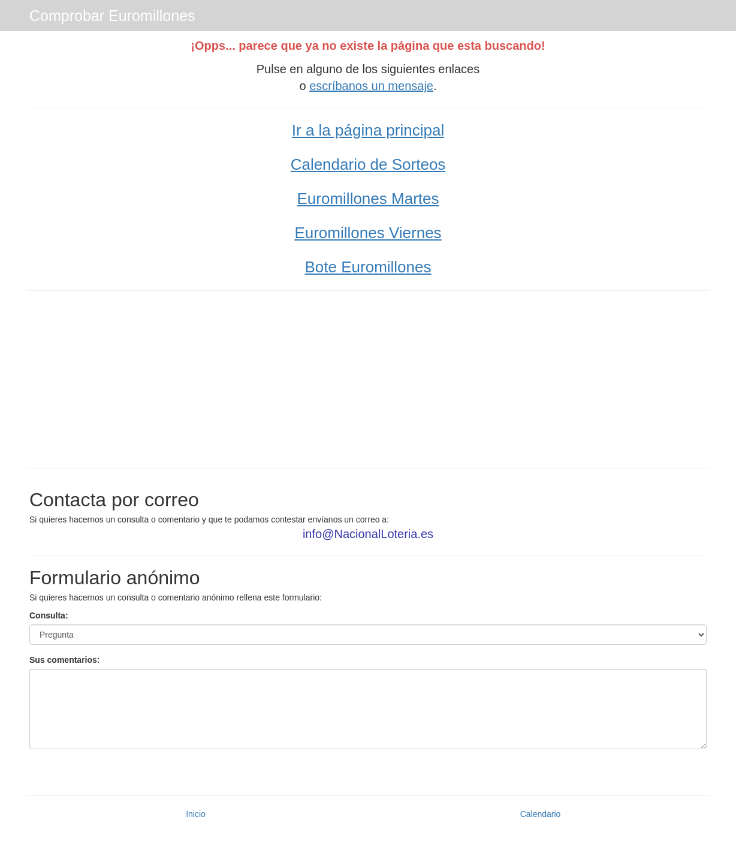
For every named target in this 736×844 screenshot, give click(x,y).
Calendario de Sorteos (368, 164)
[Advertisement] (368, 378)
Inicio (196, 814)
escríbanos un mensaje (371, 85)
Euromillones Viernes (367, 233)
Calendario (540, 814)
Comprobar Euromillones (112, 15)
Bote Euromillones (368, 267)
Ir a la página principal (368, 130)
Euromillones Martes (368, 199)
